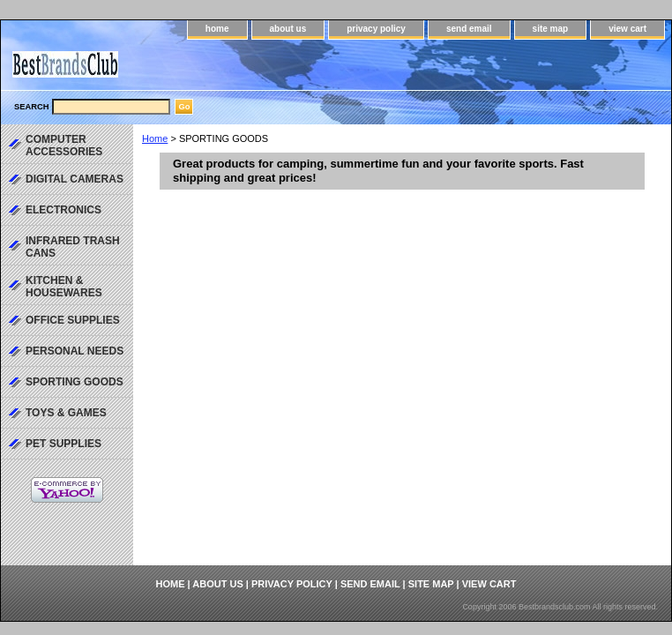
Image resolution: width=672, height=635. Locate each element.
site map (551, 29)
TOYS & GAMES (66, 413)
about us (288, 29)
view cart (627, 29)
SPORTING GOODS (74, 382)
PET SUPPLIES (63, 443)
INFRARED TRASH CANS (73, 247)
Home (155, 138)
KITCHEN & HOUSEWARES (64, 286)
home (217, 29)
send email (469, 29)
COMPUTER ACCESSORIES (64, 145)
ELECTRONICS (63, 210)
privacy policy (376, 29)
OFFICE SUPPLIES (73, 320)
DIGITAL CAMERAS (74, 179)
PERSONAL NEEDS (74, 351)
